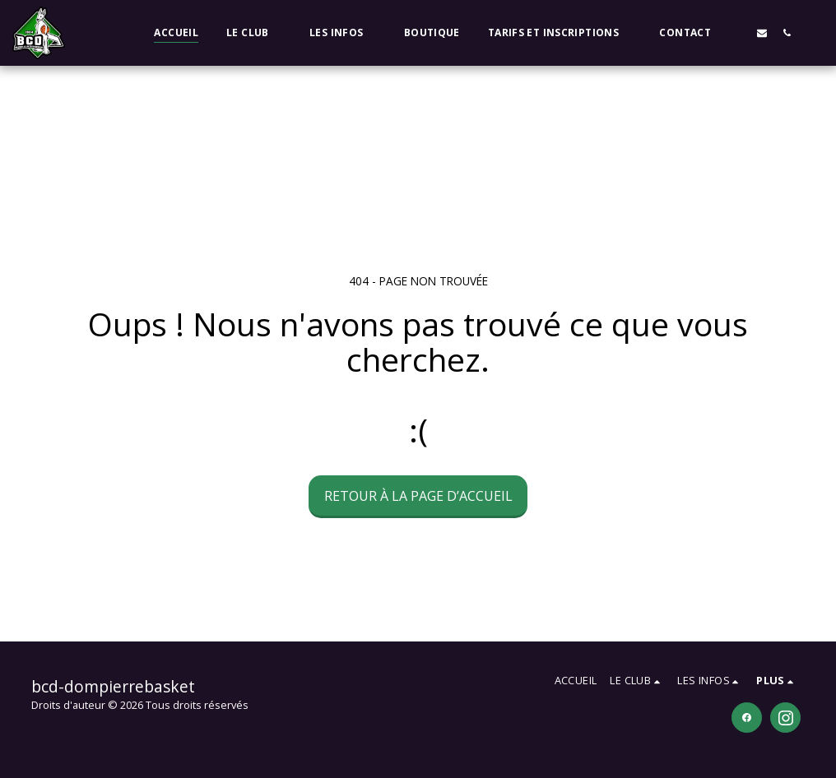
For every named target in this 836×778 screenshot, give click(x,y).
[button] (254, 33)
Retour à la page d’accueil (418, 496)
